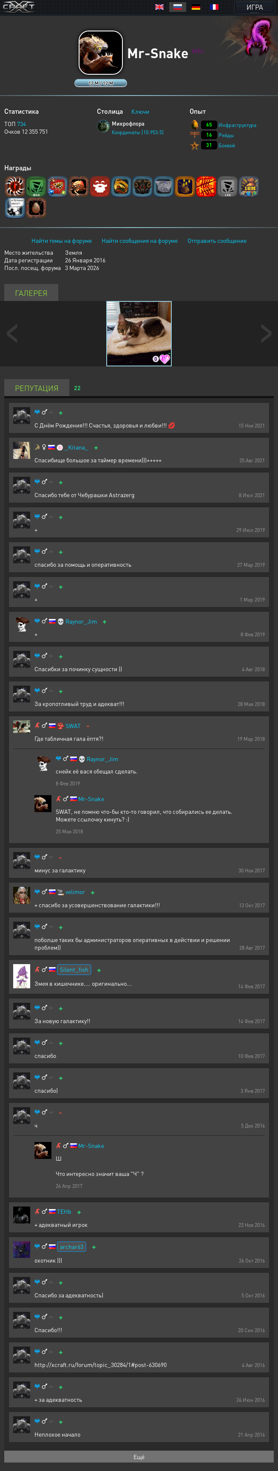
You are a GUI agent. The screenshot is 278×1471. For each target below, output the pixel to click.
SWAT (73, 725)
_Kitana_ (76, 447)
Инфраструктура (237, 125)
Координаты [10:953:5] (138, 132)
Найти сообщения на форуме (140, 240)
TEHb (64, 1211)
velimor (75, 891)
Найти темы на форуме (61, 240)
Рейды (226, 135)
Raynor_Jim (81, 621)
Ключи (140, 111)
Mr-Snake (91, 798)
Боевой (226, 145)
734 (21, 123)
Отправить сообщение (217, 240)
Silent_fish (74, 969)
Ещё (139, 1456)
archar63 (71, 1246)
